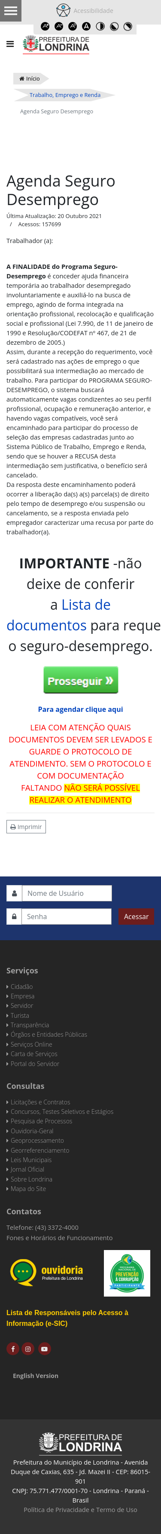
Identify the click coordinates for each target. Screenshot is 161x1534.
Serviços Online (31, 1044)
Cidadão (22, 986)
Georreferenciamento (40, 1150)
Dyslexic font (87, 26)
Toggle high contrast (100, 26)
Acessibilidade (91, 10)
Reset (73, 26)
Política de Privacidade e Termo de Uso (80, 1509)
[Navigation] (10, 44)
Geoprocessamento (37, 1140)
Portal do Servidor (35, 1064)
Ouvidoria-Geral (32, 1131)
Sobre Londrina (31, 1179)
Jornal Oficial (27, 1169)
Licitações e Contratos (40, 1102)
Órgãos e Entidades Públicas (49, 1034)
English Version (35, 1376)
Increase (45, 26)
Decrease (59, 26)
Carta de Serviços (34, 1054)
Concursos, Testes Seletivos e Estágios (62, 1111)
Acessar (136, 916)
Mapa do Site (28, 1189)
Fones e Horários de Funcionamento (59, 1237)
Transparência (30, 1025)
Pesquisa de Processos (41, 1121)
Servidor (22, 1005)
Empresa (23, 996)
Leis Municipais (31, 1160)
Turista (20, 1015)
